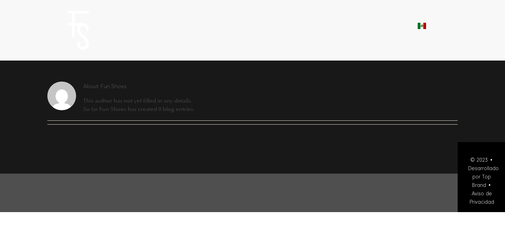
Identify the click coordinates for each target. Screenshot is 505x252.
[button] (455, 25)
